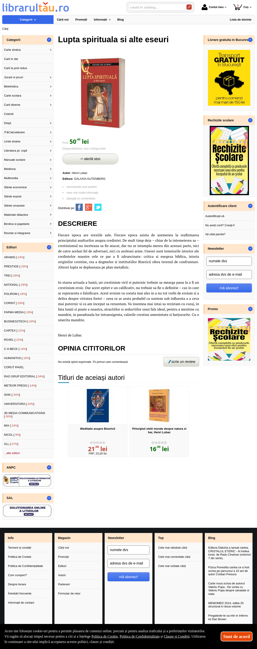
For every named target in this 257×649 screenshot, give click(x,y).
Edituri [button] (11, 247)
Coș (241, 7)
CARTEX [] (14, 330)
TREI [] (12, 275)
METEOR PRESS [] (20, 385)
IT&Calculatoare (14, 132)
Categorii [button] (13, 40)
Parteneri (64, 584)
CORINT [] (14, 303)
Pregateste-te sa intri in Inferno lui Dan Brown (228, 617)
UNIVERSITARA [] (19, 404)
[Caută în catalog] (189, 7)
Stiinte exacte (12, 196)
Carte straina (12, 49)
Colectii (9, 114)
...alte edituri (12, 453)
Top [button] (161, 538)
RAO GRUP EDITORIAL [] (24, 376)
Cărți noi (63, 547)
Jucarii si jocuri (13, 77)
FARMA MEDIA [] (18, 312)
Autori (62, 575)
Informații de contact (21, 602)
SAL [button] (9, 498)
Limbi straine (12, 141)
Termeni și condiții (19, 547)
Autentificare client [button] (222, 206)
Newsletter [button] (216, 248)
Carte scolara (12, 95)
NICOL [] (12, 434)
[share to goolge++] (88, 207)
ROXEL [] (13, 339)
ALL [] (11, 444)
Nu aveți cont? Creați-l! (220, 225)
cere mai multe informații (82, 192)
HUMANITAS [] (17, 358)
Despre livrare (17, 584)
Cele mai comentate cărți (174, 556)
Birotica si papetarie (16, 224)
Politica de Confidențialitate (25, 566)
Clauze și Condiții (177, 636)
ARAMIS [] (14, 257)
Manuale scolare (14, 159)
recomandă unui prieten (81, 186)
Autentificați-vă (214, 216)
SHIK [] (12, 394)
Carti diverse (12, 104)
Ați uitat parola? (215, 234)
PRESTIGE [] (16, 266)
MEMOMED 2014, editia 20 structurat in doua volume (226, 604)
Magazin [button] (64, 538)
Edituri (62, 566)
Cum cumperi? (17, 575)
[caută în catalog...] (155, 7)
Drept (7, 123)
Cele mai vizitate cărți (172, 566)
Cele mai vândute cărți (172, 547)
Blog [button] (211, 538)
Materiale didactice (16, 214)
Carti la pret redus (15, 68)
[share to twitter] (98, 207)
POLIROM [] (15, 294)
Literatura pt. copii (15, 150)
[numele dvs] (229, 261)
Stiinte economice (15, 187)
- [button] (49, 40)
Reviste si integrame (17, 233)
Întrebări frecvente (19, 593)
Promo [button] (213, 309)
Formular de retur (69, 593)
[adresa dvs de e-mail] (229, 274)
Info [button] (11, 538)
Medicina (10, 169)
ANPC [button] (11, 467)
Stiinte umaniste (14, 205)
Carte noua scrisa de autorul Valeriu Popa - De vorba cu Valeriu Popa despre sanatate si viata (228, 589)
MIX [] (11, 425)
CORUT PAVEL (14, 367)
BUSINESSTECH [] (20, 321)
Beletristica (11, 86)
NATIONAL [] (15, 284)
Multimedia (11, 178)
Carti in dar (11, 59)
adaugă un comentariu (80, 198)
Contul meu (213, 7)
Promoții (63, 556)
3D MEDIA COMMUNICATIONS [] (24, 414)
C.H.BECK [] (15, 349)
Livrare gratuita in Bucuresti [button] (229, 40)
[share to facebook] (79, 207)
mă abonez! (229, 288)
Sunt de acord (236, 636)
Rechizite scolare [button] (221, 120)
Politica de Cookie (19, 556)
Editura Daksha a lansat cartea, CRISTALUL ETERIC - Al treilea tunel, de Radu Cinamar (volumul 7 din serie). (229, 553)
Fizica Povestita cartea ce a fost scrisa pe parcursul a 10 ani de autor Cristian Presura (228, 571)
